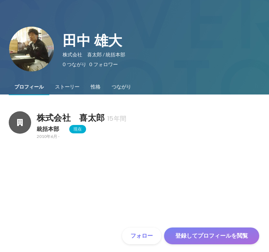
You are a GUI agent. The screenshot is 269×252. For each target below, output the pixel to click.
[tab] (29, 86)
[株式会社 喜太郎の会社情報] (20, 122)
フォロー (141, 236)
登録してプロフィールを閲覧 (211, 236)
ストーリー (67, 86)
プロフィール (29, 86)
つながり (121, 86)
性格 (95, 86)
